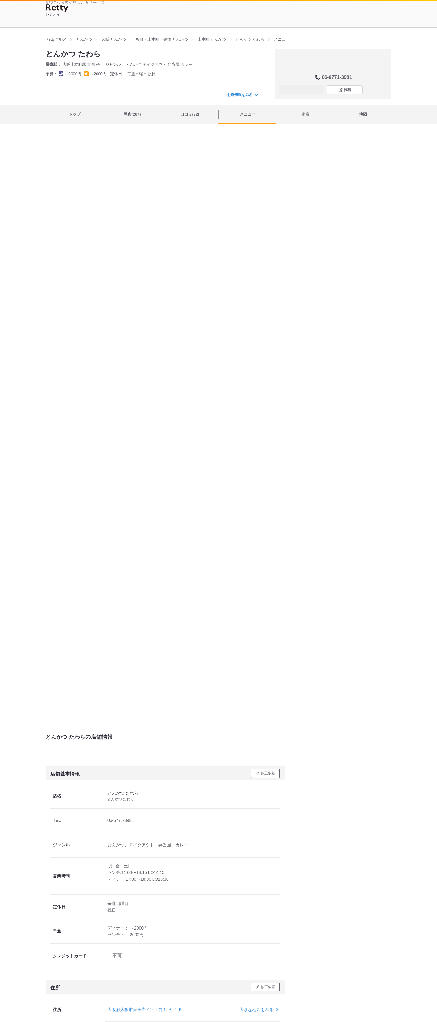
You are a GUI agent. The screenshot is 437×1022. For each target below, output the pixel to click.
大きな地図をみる (258, 1009)
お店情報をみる (242, 95)
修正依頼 (268, 773)
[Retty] (57, 8)
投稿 (347, 90)
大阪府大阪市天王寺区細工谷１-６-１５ (144, 1009)
